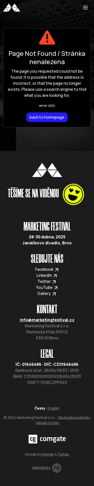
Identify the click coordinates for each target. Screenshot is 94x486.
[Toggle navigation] (85, 7)
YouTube (47, 287)
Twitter (47, 281)
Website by (46, 467)
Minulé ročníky (48, 422)
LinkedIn (47, 275)
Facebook (47, 269)
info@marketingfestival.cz (47, 320)
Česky (40, 408)
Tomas (63, 454)
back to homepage (47, 117)
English (53, 408)
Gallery (47, 293)
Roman (48, 454)
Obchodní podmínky (74, 417)
